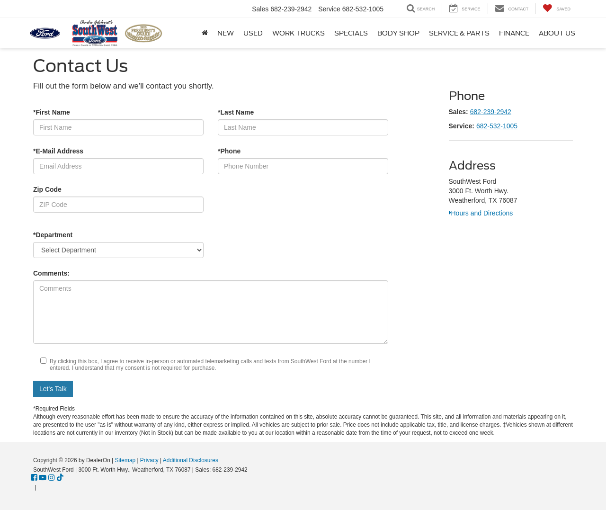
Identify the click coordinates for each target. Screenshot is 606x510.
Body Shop (398, 33)
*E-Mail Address (58, 151)
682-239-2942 (490, 112)
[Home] (205, 33)
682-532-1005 (496, 126)
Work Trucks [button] (298, 33)
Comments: (51, 273)
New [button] (225, 33)
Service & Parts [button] (459, 33)
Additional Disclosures (190, 460)
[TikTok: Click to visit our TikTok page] (60, 477)
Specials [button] (351, 33)
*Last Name (236, 112)
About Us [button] (557, 33)
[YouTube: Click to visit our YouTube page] (42, 477)
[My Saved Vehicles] (556, 8)
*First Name (51, 112)
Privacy (149, 460)
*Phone (229, 151)
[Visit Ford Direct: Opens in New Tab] (40, 487)
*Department (52, 235)
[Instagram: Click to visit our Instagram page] (51, 477)
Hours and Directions (481, 213)
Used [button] (253, 33)
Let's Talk (53, 389)
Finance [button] (514, 33)
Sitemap (125, 460)
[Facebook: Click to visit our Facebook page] (34, 477)
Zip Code (47, 189)
